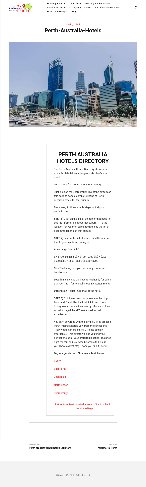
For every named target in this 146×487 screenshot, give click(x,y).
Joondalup (60, 376)
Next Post (95, 447)
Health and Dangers (57, 11)
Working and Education (97, 3)
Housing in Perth (56, 3)
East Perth (60, 368)
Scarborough (61, 393)
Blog (74, 11)
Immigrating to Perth (80, 7)
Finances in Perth (56, 7)
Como (57, 360)
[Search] (136, 7)
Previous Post (51, 447)
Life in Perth (75, 3)
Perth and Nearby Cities (107, 7)
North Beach (61, 385)
